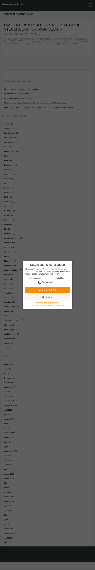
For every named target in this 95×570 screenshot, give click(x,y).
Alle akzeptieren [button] (47, 289)
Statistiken (58, 278)
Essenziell (35, 278)
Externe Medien (47, 282)
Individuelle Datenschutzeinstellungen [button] (47, 302)
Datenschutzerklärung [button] (49, 305)
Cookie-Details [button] (36, 305)
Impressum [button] (60, 305)
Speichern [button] (48, 297)
